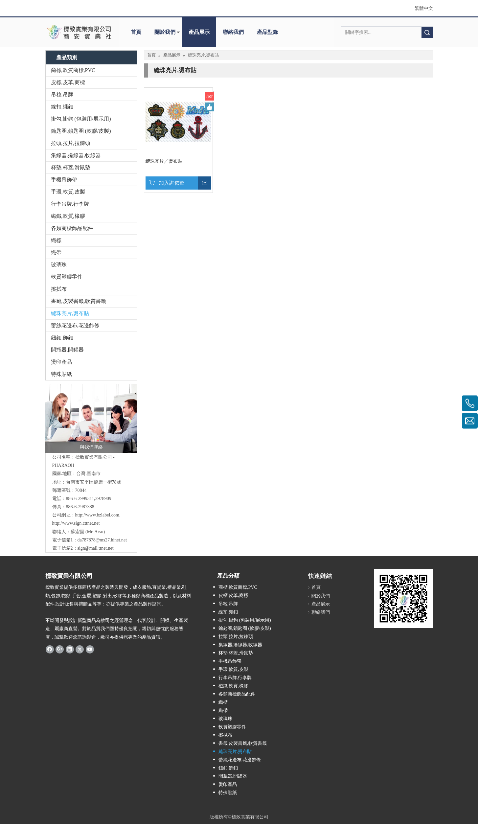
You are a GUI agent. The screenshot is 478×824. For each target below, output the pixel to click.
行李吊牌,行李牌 (70, 204)
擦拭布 (59, 289)
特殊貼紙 (61, 374)
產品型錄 (267, 32)
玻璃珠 (59, 264)
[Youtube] (90, 649)
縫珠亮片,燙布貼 (70, 313)
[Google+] (60, 649)
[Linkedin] (70, 649)
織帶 (56, 252)
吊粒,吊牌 (62, 94)
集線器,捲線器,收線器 (76, 155)
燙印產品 (61, 362)
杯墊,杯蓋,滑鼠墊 (70, 167)
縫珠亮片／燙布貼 (164, 161)
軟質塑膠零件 (66, 277)
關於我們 (164, 32)
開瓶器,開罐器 (67, 350)
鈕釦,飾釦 (62, 337)
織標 (56, 240)
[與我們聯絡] (91, 418)
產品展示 (199, 32)
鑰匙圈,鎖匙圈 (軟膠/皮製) (81, 131)
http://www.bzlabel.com (97, 515)
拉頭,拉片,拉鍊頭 (70, 143)
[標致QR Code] (403, 598)
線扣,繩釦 (62, 106)
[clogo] (79, 32)
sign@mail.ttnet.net (96, 548)
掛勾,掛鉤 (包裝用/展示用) (81, 119)
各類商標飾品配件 (72, 228)
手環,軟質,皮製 (68, 192)
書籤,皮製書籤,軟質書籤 (78, 301)
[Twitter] (80, 649)
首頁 (136, 32)
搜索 (427, 32)
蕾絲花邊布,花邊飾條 (75, 325)
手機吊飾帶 (64, 179)
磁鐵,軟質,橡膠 (68, 216)
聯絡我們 (233, 32)
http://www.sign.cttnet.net (76, 523)
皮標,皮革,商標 (68, 82)
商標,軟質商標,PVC (73, 70)
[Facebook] (50, 649)
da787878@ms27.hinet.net (102, 540)
